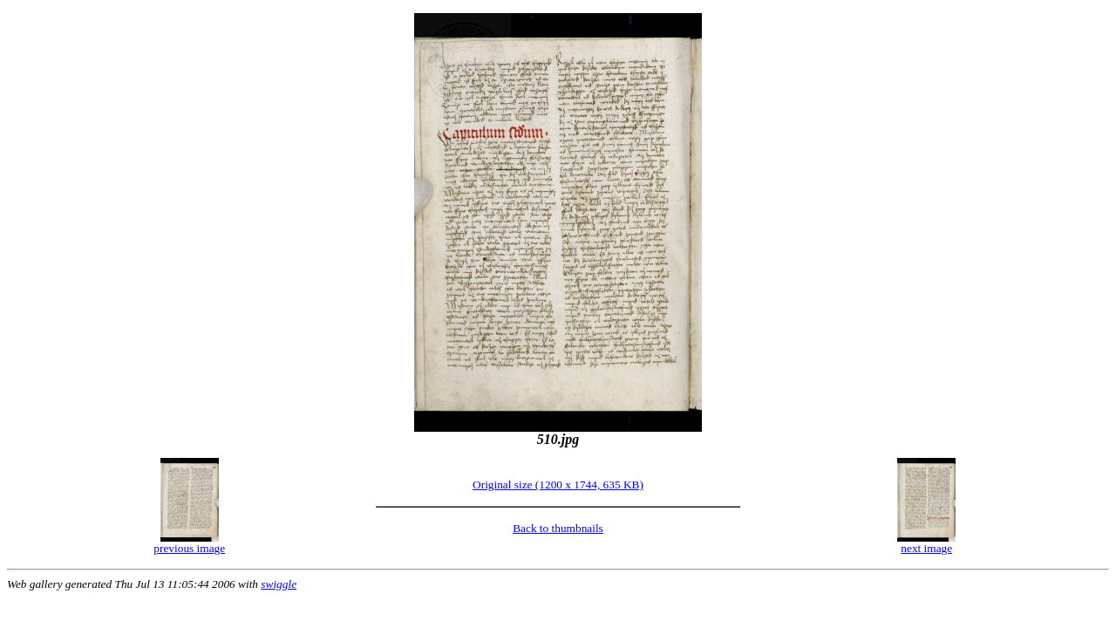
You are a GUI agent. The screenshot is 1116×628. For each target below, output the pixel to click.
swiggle (278, 583)
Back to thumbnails (558, 528)
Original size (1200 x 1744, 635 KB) (558, 484)
